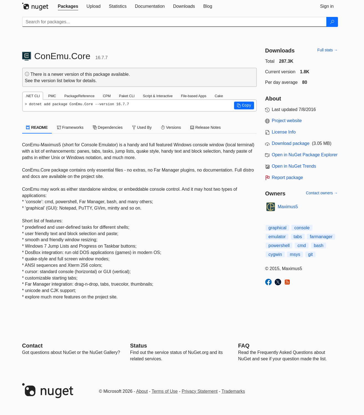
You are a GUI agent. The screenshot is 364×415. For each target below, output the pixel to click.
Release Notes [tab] (205, 127)
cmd (302, 245)
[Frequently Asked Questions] (244, 346)
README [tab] (37, 127)
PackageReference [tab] (79, 96)
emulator (277, 236)
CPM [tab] (107, 96)
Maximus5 (288, 206)
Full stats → (327, 50)
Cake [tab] (219, 96)
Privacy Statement (200, 391)
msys (295, 254)
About (142, 391)
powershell (278, 245)
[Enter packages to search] (174, 22)
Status (138, 346)
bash (319, 245)
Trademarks (233, 391)
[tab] (68, 6)
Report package (287, 177)
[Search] (332, 22)
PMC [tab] (52, 96)
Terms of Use (165, 391)
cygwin (275, 254)
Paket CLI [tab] (127, 96)
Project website (287, 120)
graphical (277, 227)
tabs (298, 236)
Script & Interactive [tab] (158, 96)
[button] (244, 105)
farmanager (321, 236)
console (301, 227)
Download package (290, 143)
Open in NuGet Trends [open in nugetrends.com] (294, 166)
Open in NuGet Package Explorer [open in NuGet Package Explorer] (304, 154)
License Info (284, 132)
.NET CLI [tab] (32, 96)
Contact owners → (322, 193)
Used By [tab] (142, 127)
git (310, 254)
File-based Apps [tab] (193, 96)
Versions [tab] (171, 127)
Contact (32, 346)
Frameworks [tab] (70, 127)
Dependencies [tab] (107, 127)
